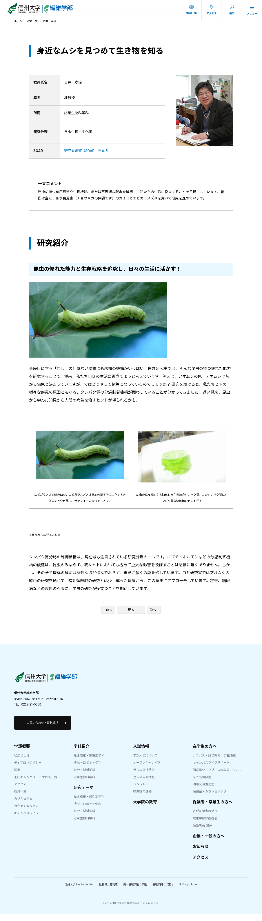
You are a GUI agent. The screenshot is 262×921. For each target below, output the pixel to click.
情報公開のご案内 (162, 891)
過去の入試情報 (144, 784)
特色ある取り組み (26, 813)
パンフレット (142, 791)
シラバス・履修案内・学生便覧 (214, 762)
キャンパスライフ (26, 820)
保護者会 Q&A (202, 832)
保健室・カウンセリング (210, 798)
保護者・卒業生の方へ (212, 809)
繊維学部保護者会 (205, 825)
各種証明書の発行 (205, 818)
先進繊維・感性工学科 (89, 762)
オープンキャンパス (147, 769)
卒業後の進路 (142, 798)
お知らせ (201, 853)
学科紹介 (81, 753)
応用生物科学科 (84, 784)
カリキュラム (23, 805)
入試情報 (141, 753)
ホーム (18, 25)
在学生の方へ (205, 753)
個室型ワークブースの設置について (217, 777)
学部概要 (22, 753)
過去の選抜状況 (144, 777)
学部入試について (145, 762)
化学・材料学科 (84, 777)
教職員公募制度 (108, 891)
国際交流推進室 (203, 791)
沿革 (17, 777)
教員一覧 (32, 25)
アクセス (20, 791)
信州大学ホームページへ (79, 891)
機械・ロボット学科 (87, 769)
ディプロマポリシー (28, 769)
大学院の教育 (145, 809)
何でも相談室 (202, 784)
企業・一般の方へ (208, 843)
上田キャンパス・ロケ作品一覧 (35, 784)
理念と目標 (21, 762)
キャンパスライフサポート (211, 769)
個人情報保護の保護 (135, 891)
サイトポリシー (188, 891)
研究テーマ (83, 794)
